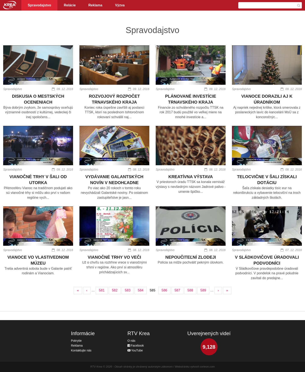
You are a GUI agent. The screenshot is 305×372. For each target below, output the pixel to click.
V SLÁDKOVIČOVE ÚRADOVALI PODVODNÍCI (267, 260)
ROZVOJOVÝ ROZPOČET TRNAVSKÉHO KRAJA (114, 99)
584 (140, 290)
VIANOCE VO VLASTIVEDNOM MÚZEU (38, 260)
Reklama (95, 5)
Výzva (120, 5)
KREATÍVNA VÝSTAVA (190, 176)
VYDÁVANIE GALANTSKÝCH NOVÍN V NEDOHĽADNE (114, 179)
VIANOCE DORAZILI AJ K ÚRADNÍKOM (267, 99)
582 (115, 290)
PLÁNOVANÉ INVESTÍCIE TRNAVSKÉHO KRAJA (190, 99)
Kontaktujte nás (81, 350)
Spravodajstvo (39, 5)
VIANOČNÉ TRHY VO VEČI (114, 257)
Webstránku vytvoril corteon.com (195, 366)
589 (203, 290)
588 (190, 290)
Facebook (136, 345)
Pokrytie (76, 340)
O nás (131, 340)
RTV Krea (96, 366)
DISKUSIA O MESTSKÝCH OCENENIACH (38, 99)
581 (102, 290)
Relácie (70, 5)
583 (127, 290)
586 (164, 290)
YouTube (135, 350)
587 (177, 290)
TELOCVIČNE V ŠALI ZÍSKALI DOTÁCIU (267, 179)
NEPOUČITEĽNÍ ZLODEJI (190, 257)
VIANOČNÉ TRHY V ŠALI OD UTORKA (38, 179)
